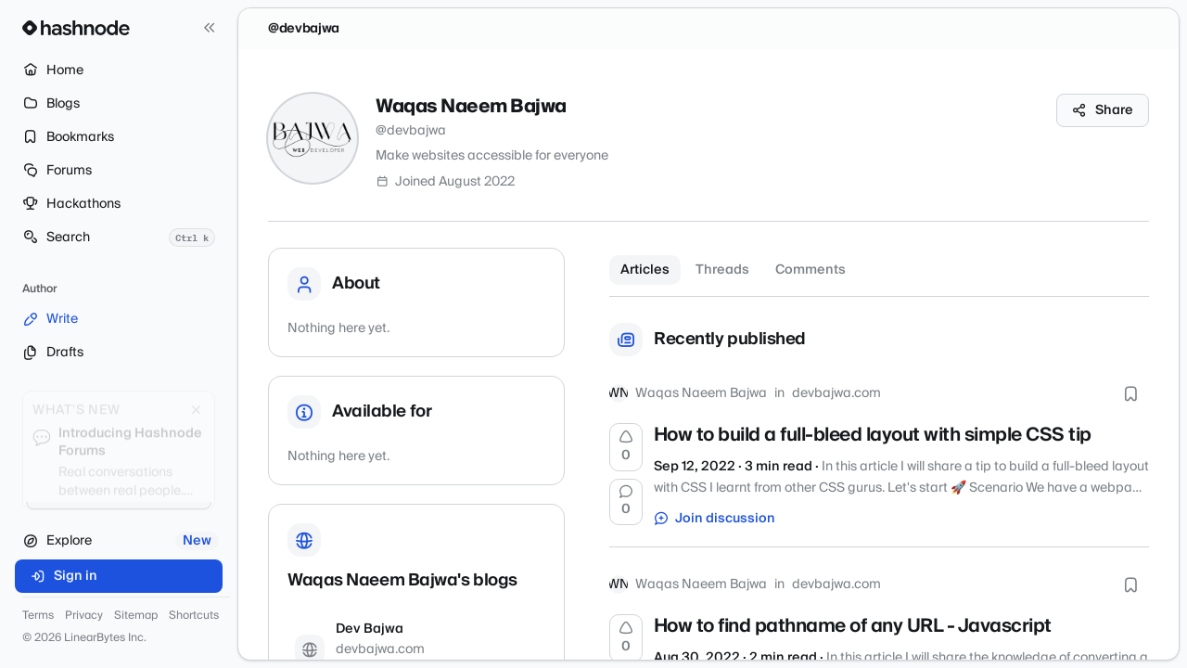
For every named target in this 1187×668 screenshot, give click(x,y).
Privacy (84, 616)
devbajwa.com (836, 393)
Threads (722, 270)
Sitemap (136, 616)
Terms (38, 616)
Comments (810, 270)
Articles (645, 270)
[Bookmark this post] (1130, 393)
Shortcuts (194, 616)
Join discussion (715, 518)
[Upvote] (626, 447)
